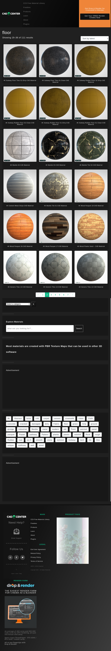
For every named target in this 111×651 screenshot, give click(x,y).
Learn (25, 16)
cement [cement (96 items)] (57, 418)
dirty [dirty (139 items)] (47, 424)
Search (79, 328)
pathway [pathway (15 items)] (33, 435)
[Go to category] (33, 304)
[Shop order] (95, 38)
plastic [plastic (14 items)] (67, 435)
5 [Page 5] (59, 295)
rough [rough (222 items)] (97, 435)
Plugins (26, 24)
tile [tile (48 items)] (90, 440)
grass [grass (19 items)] (75, 424)
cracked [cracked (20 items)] (23, 424)
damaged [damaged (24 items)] (36, 424)
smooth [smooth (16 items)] (39, 440)
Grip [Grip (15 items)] (84, 424)
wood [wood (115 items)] (41, 445)
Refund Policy (36, 553)
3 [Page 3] (51, 295)
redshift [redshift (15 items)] (77, 435)
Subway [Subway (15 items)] (72, 440)
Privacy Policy (36, 557)
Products (27, 12)
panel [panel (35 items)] (94, 429)
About (25, 20)
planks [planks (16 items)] (56, 435)
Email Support (16, 538)
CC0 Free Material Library (34, 3)
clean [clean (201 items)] (81, 418)
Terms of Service (37, 561)
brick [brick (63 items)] (29, 418)
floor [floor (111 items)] (66, 424)
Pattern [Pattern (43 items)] (45, 435)
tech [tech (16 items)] (82, 440)
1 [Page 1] (43, 295)
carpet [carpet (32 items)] (46, 418)
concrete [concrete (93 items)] (11, 424)
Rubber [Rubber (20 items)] (11, 440)
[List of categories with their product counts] (18, 304)
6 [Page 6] (63, 295)
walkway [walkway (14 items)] (22, 445)
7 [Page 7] (68, 295)
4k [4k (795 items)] (9, 418)
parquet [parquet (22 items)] (11, 435)
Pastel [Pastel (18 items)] (22, 435)
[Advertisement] (55, 389)
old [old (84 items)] (65, 429)
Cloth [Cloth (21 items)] (90, 418)
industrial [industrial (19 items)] (23, 429)
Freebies (26, 7)
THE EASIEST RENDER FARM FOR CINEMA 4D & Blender (20, 592)
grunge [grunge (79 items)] (11, 429)
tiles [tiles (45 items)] (98, 440)
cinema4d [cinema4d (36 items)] (69, 418)
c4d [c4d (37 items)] (37, 418)
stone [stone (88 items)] (49, 440)
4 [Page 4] (55, 295)
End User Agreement (38, 549)
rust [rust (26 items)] (20, 440)
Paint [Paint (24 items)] (73, 429)
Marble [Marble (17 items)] (35, 429)
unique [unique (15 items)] (11, 445)
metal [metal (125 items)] (45, 429)
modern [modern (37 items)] (55, 429)
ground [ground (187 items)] (94, 424)
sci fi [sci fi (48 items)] (29, 440)
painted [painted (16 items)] (83, 429)
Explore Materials (14, 322)
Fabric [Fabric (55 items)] (56, 424)
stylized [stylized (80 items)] (60, 440)
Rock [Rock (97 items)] (88, 435)
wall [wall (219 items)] (32, 445)
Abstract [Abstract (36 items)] (18, 418)
